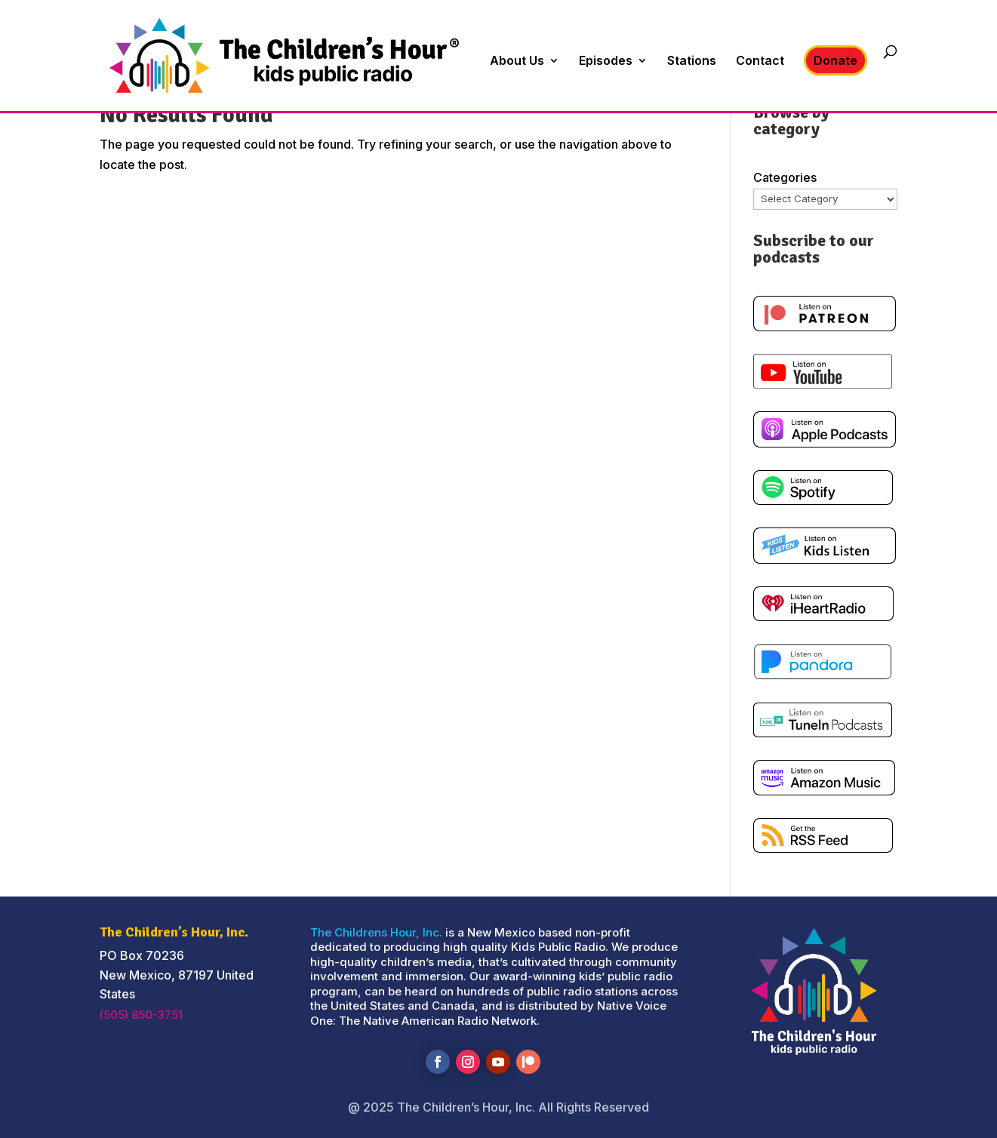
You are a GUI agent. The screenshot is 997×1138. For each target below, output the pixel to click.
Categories (785, 177)
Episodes (605, 61)
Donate (835, 60)
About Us (517, 61)
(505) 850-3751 (141, 1014)
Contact (760, 61)
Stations (691, 61)
